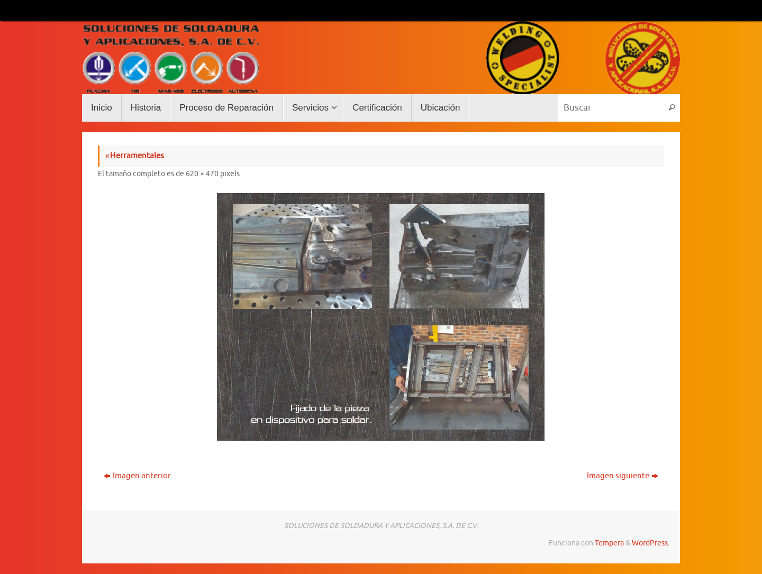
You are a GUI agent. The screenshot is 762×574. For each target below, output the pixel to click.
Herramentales (134, 156)
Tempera (609, 543)
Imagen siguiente (622, 476)
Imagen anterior (137, 476)
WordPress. (650, 543)
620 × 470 (202, 173)
